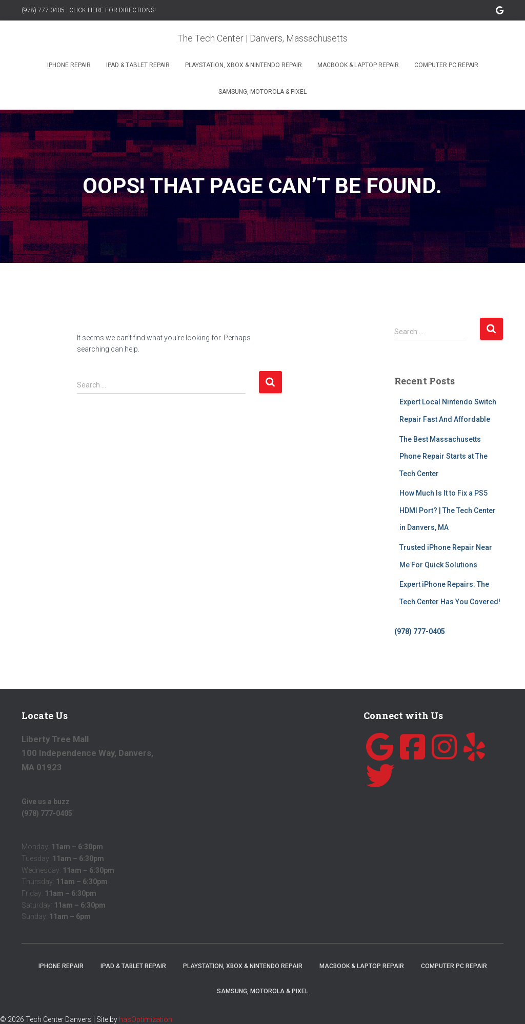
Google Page (499, 12)
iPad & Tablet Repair (138, 65)
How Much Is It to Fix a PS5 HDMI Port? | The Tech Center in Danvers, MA (447, 510)
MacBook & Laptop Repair (358, 65)
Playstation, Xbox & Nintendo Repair (243, 65)
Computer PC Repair (446, 65)
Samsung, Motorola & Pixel (262, 91)
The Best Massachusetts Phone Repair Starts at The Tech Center (443, 456)
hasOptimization (145, 1019)
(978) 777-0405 (43, 10)
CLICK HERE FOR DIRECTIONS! (112, 10)
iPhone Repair (69, 65)
